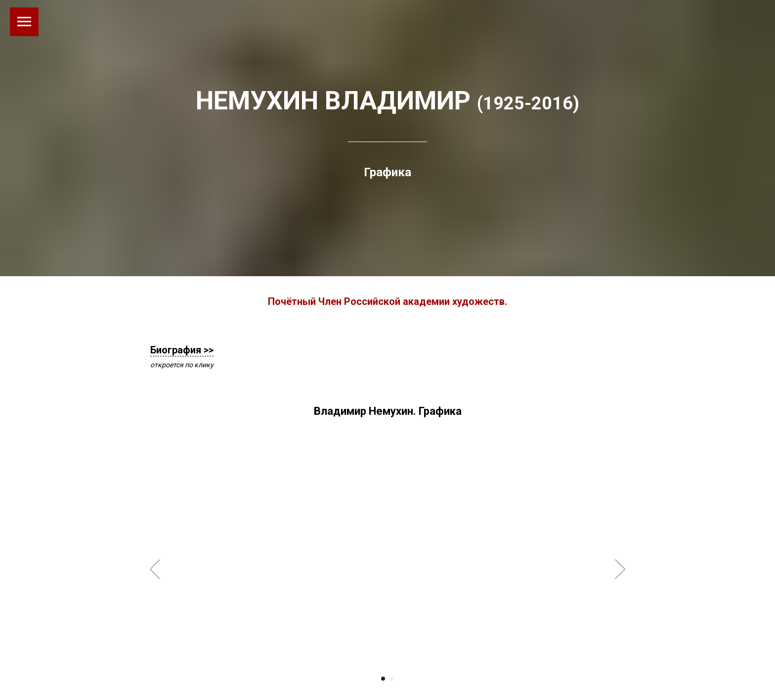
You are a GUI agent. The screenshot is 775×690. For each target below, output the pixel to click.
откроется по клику (182, 365)
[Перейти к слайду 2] (392, 679)
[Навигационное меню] (24, 22)
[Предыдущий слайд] (155, 569)
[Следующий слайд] (620, 569)
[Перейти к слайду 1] (383, 679)
